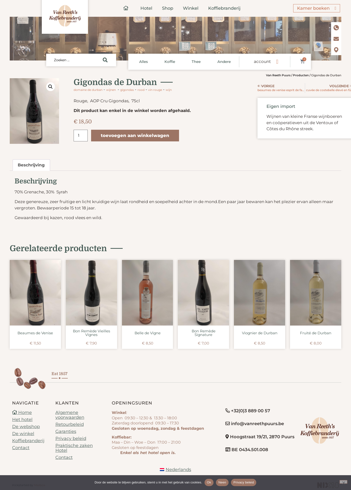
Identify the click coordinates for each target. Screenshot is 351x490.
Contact (20, 447)
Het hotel (22, 419)
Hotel (146, 8)
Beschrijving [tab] (31, 165)
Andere (224, 61)
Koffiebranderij (224, 8)
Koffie (169, 61)
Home (22, 412)
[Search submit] (105, 60)
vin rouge (155, 90)
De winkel (23, 433)
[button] (50, 86)
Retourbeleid (69, 424)
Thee (196, 61)
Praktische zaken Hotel (74, 448)
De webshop (26, 426)
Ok (209, 482)
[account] (277, 62)
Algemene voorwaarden (69, 415)
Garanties (65, 431)
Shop (167, 8)
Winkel (190, 8)
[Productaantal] (81, 135)
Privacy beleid (70, 438)
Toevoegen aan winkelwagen (135, 135)
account (262, 61)
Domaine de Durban (88, 90)
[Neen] (343, 482)
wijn (169, 90)
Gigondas (127, 90)
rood (141, 90)
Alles (143, 61)
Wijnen (111, 90)
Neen (222, 482)
